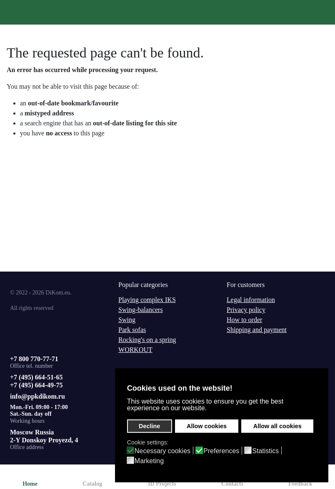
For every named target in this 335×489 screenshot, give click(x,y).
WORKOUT (135, 349)
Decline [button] (149, 426)
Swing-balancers (140, 309)
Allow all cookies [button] (277, 426)
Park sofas (132, 329)
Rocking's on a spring (147, 339)
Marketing (149, 461)
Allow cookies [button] (207, 426)
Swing (126, 319)
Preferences (221, 451)
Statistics (265, 451)
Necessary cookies (162, 451)
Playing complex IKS (147, 299)
